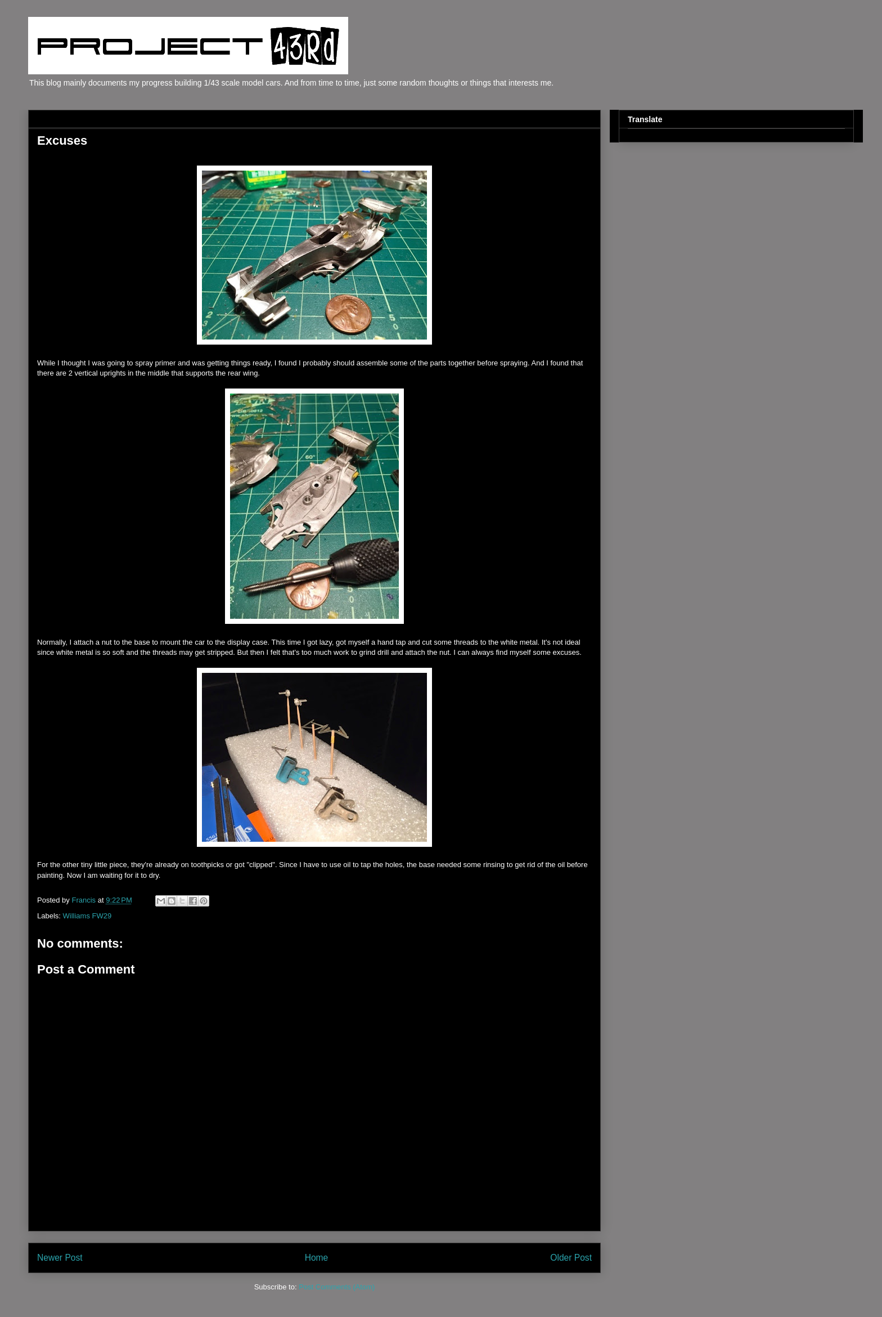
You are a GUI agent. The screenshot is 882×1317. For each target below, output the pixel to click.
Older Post (571, 1257)
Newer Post (60, 1257)
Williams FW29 (87, 916)
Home (316, 1257)
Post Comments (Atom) (337, 1287)
